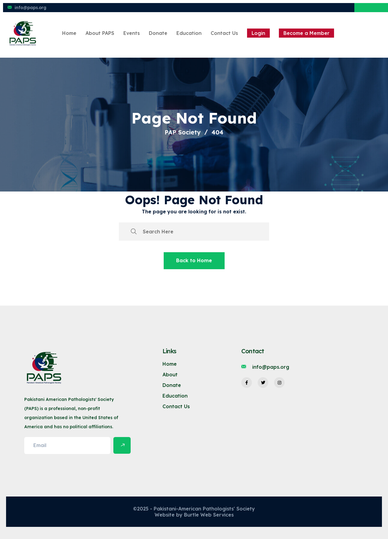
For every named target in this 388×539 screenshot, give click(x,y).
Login (258, 33)
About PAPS (99, 33)
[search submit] (134, 231)
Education (189, 33)
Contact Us (224, 33)
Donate (158, 33)
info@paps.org (30, 7)
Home (69, 33)
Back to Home (194, 260)
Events (131, 33)
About (170, 374)
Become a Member (306, 33)
